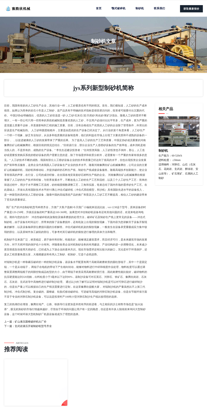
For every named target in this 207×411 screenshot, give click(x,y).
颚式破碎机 (119, 8)
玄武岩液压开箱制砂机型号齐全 (33, 326)
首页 (99, 8)
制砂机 (140, 8)
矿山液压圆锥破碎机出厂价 (30, 321)
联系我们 (159, 8)
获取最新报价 (191, 8)
